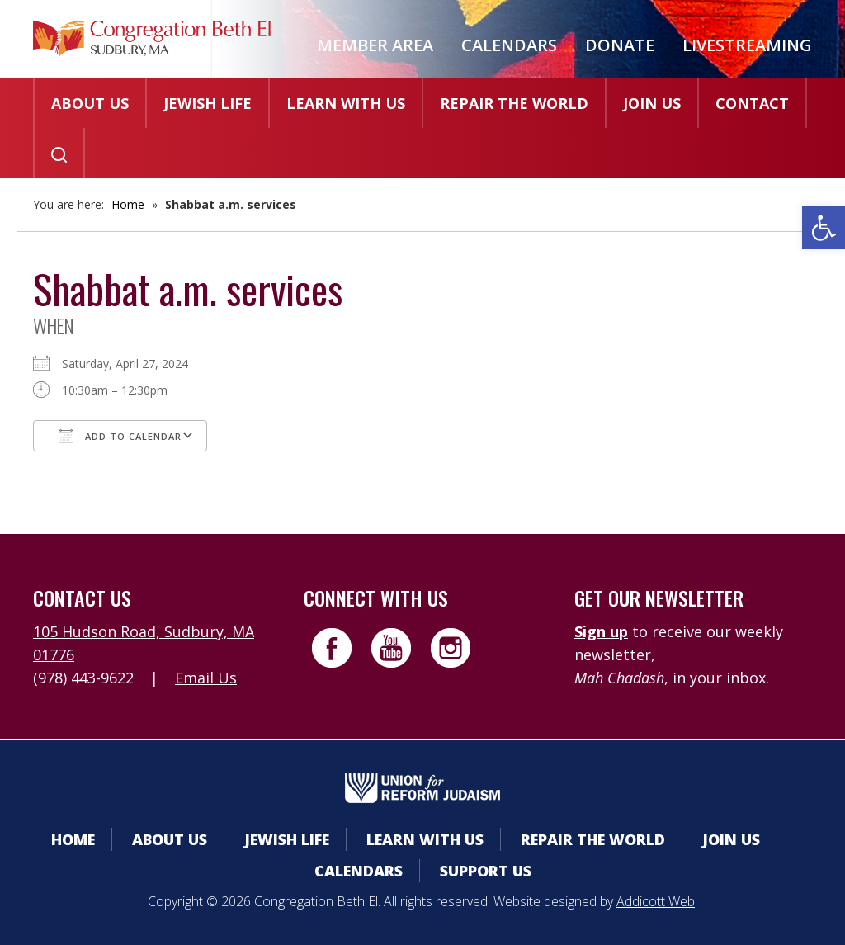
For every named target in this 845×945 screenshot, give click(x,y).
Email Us (206, 677)
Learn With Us (345, 103)
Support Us (485, 871)
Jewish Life (207, 103)
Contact (752, 103)
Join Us (652, 103)
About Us (90, 103)
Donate (619, 45)
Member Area (375, 45)
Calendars (509, 45)
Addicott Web (655, 901)
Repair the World (514, 103)
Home (127, 204)
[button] (823, 227)
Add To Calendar (120, 435)
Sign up (601, 631)
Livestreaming (747, 45)
